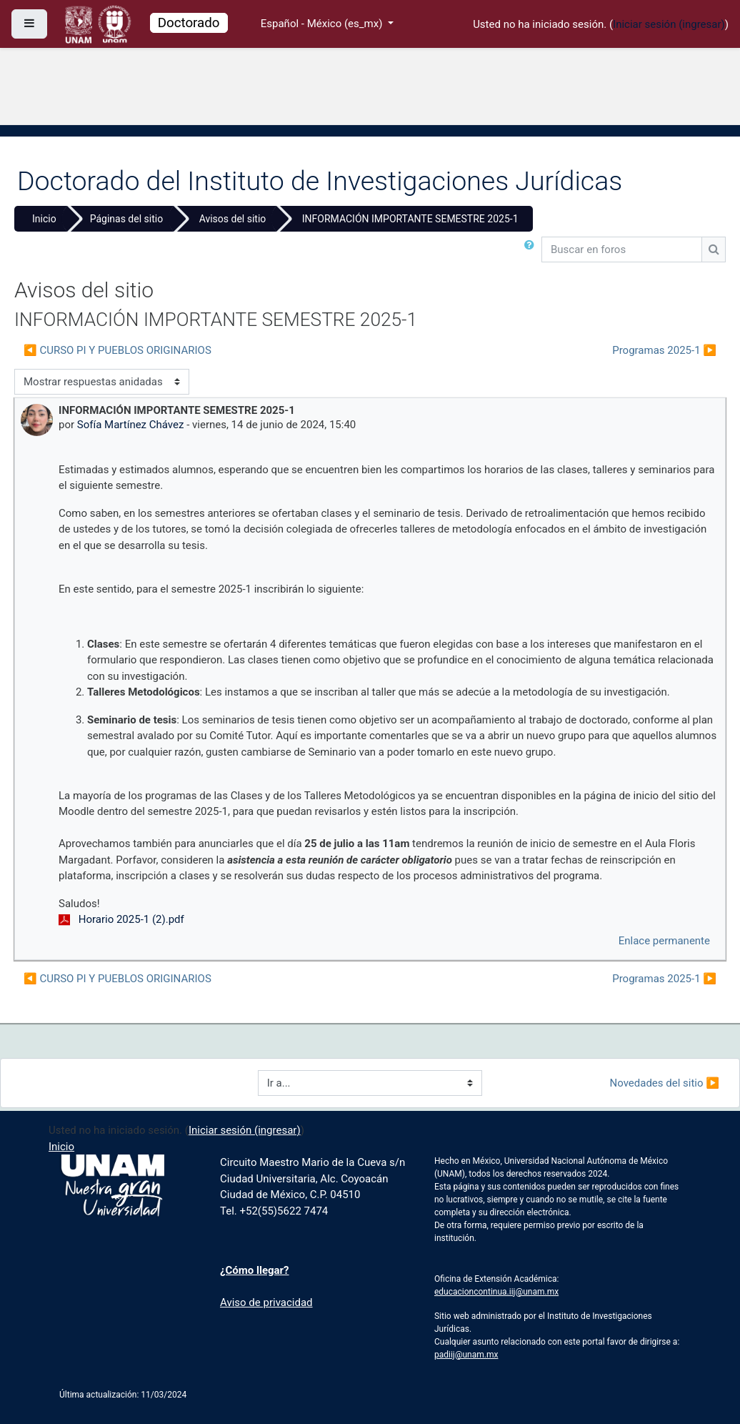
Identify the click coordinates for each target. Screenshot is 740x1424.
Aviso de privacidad (266, 1302)
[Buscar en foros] (621, 250)
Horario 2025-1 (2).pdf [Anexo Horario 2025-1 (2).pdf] (121, 919)
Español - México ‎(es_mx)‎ (323, 23)
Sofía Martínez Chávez (130, 424)
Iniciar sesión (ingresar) (669, 24)
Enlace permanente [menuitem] (664, 940)
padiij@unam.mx (466, 1355)
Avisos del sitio (232, 218)
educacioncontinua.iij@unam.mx (496, 1292)
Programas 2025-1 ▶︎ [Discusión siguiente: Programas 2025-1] (664, 350)
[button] (532, 250)
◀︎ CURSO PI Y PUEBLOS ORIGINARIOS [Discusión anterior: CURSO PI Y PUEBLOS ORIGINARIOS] (117, 350)
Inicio (44, 218)
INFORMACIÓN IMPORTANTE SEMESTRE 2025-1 (410, 218)
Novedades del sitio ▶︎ (664, 1083)
